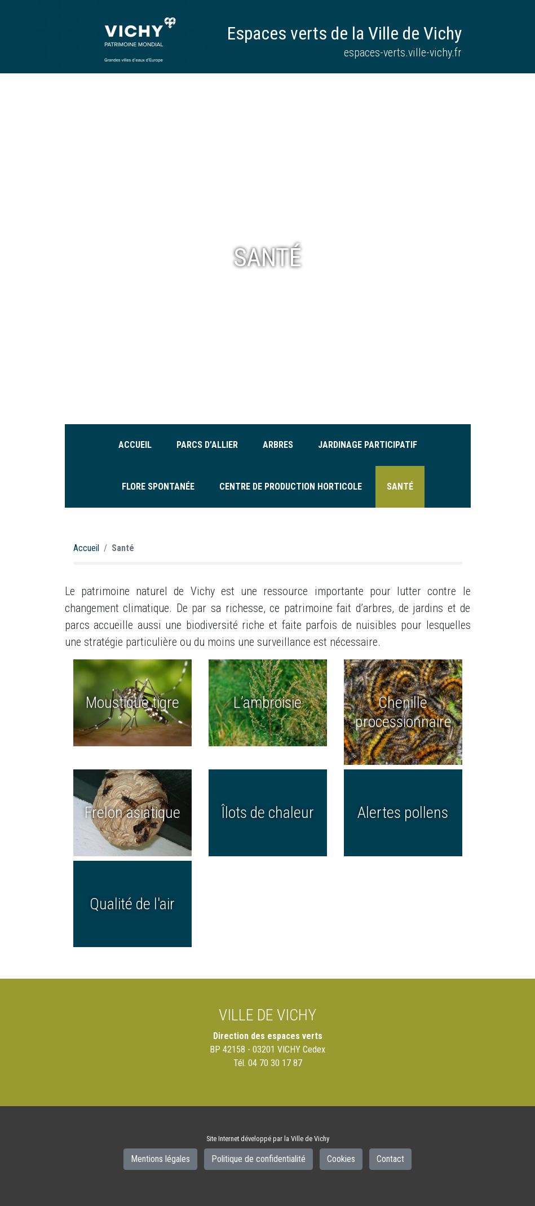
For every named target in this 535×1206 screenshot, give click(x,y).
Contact (390, 1159)
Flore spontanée (158, 486)
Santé (400, 486)
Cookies (341, 1159)
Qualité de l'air (132, 904)
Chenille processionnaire (403, 712)
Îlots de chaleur (267, 812)
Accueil (135, 444)
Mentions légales (160, 1159)
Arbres (278, 444)
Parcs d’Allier (207, 444)
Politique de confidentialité (258, 1159)
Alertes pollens (402, 812)
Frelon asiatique (132, 812)
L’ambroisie (267, 702)
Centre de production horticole (290, 486)
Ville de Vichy (310, 1138)
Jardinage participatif (367, 444)
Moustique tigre (132, 702)
